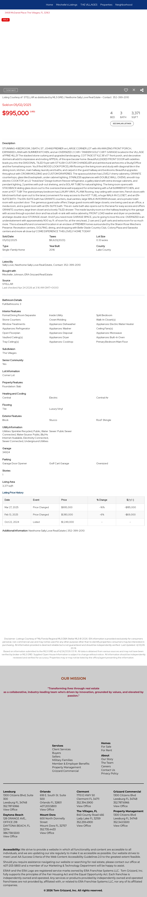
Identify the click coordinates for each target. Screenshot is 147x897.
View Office (10, 809)
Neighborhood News (127, 4)
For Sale (106, 746)
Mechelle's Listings (66, 4)
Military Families (62, 760)
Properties (106, 4)
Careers (106, 766)
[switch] (126, 90)
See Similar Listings (122, 123)
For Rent (106, 750)
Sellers (56, 756)
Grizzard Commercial (65, 770)
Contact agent (11, 90)
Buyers (56, 752)
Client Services (61, 749)
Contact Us (108, 770)
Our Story (107, 759)
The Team (107, 762)
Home (49, 4)
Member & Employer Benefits (70, 763)
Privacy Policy (109, 773)
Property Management (66, 767)
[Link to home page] (16, 4)
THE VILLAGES (88, 4)
